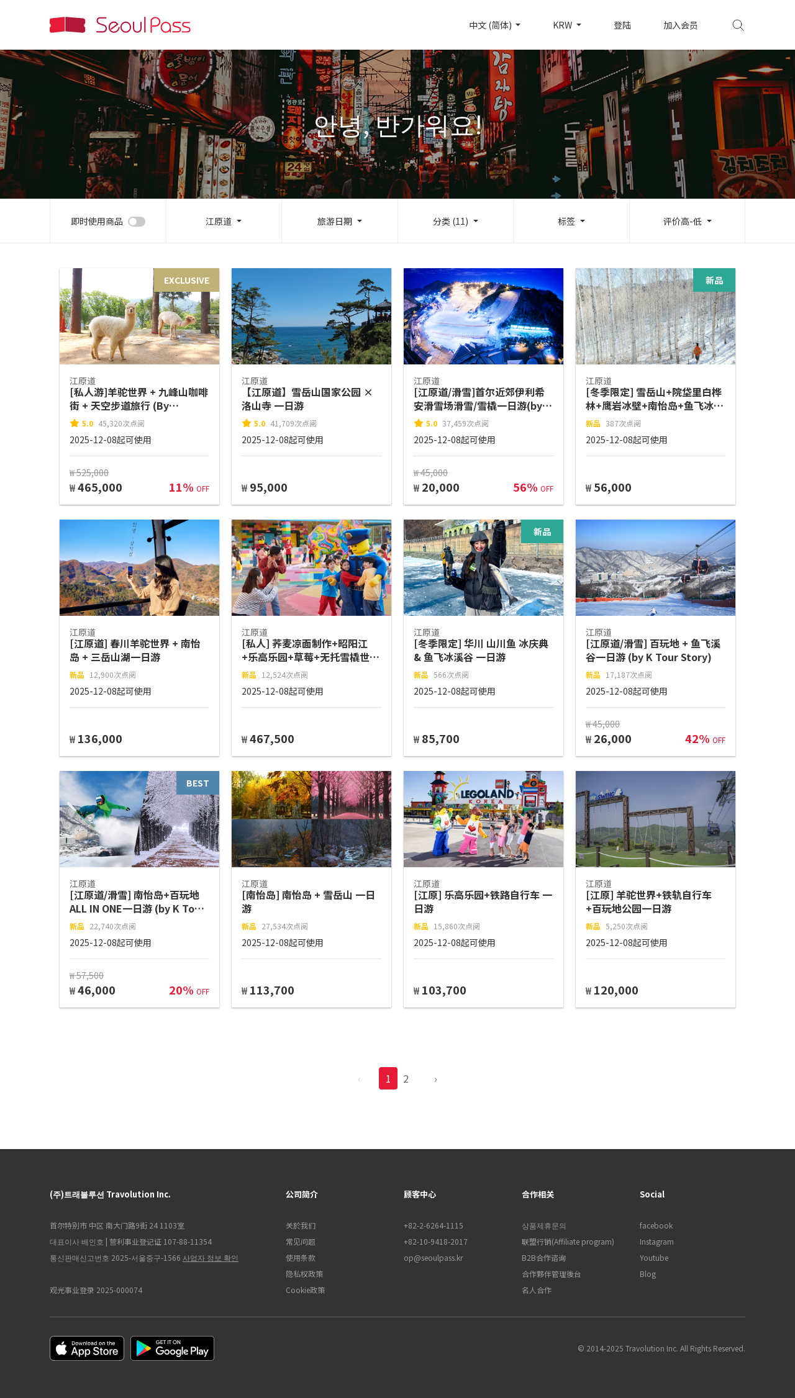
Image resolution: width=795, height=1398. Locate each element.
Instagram (657, 1241)
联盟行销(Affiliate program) (568, 1241)
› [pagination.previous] (435, 1078)
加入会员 (680, 25)
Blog (648, 1273)
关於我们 (301, 1225)
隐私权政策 (304, 1273)
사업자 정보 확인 (210, 1257)
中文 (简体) (491, 25)
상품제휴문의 (544, 1225)
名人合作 (537, 1289)
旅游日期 (334, 221)
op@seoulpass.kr (433, 1257)
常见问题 (301, 1241)
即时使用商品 (97, 221)
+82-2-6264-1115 (433, 1225)
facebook (656, 1225)
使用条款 (301, 1257)
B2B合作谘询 (544, 1257)
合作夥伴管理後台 (551, 1273)
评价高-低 (682, 221)
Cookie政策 (305, 1289)
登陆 (622, 25)
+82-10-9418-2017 (436, 1241)
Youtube (654, 1257)
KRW (563, 25)
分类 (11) (450, 221)
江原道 (219, 221)
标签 (566, 221)
